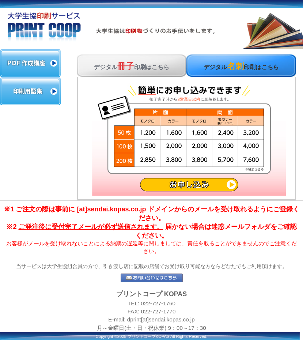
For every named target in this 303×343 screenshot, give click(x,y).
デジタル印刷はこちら (131, 66)
